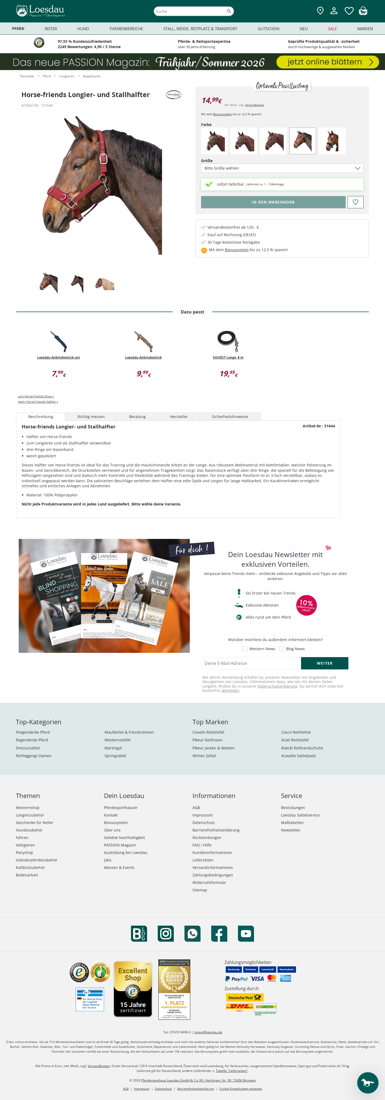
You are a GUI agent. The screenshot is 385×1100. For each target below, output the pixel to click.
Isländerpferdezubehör (36, 860)
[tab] (48, 283)
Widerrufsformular (209, 882)
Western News (262, 648)
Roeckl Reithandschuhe (302, 747)
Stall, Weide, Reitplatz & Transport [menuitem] (200, 28)
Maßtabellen (292, 822)
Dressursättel (28, 747)
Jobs (107, 860)
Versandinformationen (212, 867)
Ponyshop (24, 852)
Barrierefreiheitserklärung (216, 830)
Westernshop (28, 807)
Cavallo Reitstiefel (208, 732)
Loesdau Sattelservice (300, 815)
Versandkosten (254, 105)
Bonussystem (222, 114)
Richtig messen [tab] (91, 416)
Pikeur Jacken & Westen (213, 747)
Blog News (295, 648)
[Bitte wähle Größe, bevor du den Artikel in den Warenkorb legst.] (273, 202)
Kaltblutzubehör (30, 867)
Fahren (22, 837)
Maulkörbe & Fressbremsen (129, 732)
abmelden (230, 690)
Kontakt (111, 815)
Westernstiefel (117, 739)
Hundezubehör (29, 830)
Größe (216, 160)
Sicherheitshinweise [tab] (230, 416)
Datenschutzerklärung (277, 686)
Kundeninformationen (212, 852)
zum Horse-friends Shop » (36, 396)
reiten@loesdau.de (208, 1032)
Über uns (112, 830)
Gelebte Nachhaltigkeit (124, 837)
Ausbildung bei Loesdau (125, 852)
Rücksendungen (206, 837)
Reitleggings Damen (34, 755)
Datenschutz (203, 822)
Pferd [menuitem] (18, 28)
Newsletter (291, 830)
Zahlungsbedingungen (212, 874)
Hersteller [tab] (179, 416)
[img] (363, 13)
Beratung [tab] (137, 416)
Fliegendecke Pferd (33, 732)
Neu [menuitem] (304, 28)
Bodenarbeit (27, 874)
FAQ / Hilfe (201, 845)
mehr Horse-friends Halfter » (38, 402)
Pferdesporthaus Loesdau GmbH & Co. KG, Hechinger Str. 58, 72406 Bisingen (198, 1080)
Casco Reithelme (296, 732)
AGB (196, 807)
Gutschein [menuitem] (268, 28)
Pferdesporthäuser (121, 807)
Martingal (113, 747)
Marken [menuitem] (365, 28)
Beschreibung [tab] (40, 416)
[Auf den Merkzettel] (355, 202)
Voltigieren (25, 845)
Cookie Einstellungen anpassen (240, 1089)
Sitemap (199, 889)
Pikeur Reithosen (207, 739)
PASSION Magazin (120, 845)
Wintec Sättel (204, 755)
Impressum (202, 815)
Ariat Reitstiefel (295, 739)
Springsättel (115, 755)
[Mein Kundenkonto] (334, 14)
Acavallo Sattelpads (298, 755)
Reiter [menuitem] (51, 28)
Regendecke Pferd (32, 739)
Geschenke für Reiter (34, 822)
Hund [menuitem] (83, 28)
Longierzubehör (30, 815)
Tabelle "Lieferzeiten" (232, 1070)
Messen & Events (119, 867)
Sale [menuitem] (332, 28)
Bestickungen (293, 807)
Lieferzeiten (203, 860)
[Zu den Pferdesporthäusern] (320, 11)
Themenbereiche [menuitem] (126, 28)
